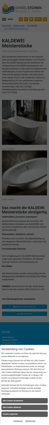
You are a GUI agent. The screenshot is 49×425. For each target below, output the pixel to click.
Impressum (18, 421)
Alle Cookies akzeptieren (13, 401)
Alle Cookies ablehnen (12, 407)
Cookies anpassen (10, 414)
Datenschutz (30, 421)
